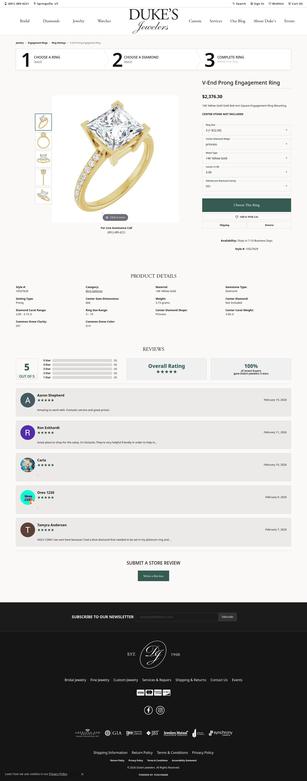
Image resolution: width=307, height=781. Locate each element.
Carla (41, 460)
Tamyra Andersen (52, 525)
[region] (115, 159)
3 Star (47, 369)
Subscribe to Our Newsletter (103, 617)
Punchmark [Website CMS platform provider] (161, 774)
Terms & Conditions (172, 752)
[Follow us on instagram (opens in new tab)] (160, 710)
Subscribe (227, 616)
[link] (16, 3)
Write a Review (153, 576)
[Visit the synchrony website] (220, 733)
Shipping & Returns (191, 680)
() (115, 360)
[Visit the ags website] (88, 733)
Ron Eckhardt (48, 427)
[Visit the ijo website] (134, 733)
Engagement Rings (38, 42)
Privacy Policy (203, 752)
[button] (239, 3)
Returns (269, 225)
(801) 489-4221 (117, 232)
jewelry (20, 42)
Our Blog (237, 21)
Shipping (224, 225)
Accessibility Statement (184, 760)
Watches (104, 21)
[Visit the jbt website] (153, 733)
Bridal (25, 21)
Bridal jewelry (75, 680)
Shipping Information (110, 752)
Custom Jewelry (125, 680)
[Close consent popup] (82, 774)
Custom (195, 21)
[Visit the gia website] (113, 733)
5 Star (47, 360)
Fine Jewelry (99, 680)
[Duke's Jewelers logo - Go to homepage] (153, 21)
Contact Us (219, 680)
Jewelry (78, 21)
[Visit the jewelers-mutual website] (176, 733)
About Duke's (265, 21)
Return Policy (142, 752)
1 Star (47, 377)
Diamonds (51, 21)
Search (38, 61)
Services (216, 21)
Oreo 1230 (45, 492)
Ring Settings (59, 42)
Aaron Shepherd (50, 395)
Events (289, 21)
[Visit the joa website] (198, 733)
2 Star (47, 373)
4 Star (47, 364)
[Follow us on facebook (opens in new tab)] (148, 710)
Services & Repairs (156, 680)
